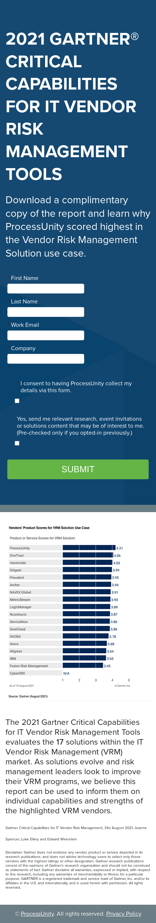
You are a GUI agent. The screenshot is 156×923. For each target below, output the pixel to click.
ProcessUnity (37, 914)
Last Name (22, 301)
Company (21, 348)
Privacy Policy (123, 914)
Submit (78, 469)
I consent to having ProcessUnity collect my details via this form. (74, 387)
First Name (22, 278)
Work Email (23, 325)
